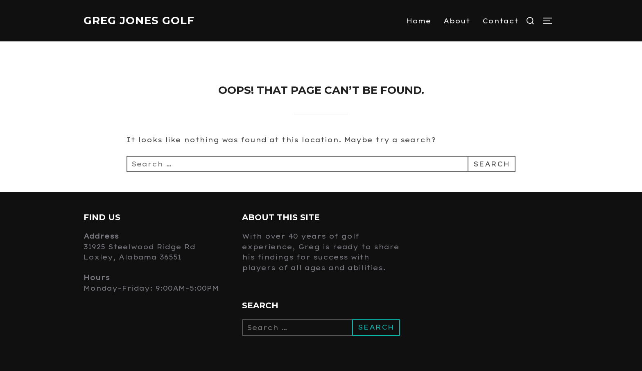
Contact (500, 21)
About (456, 21)
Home (418, 21)
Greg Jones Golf (139, 20)
